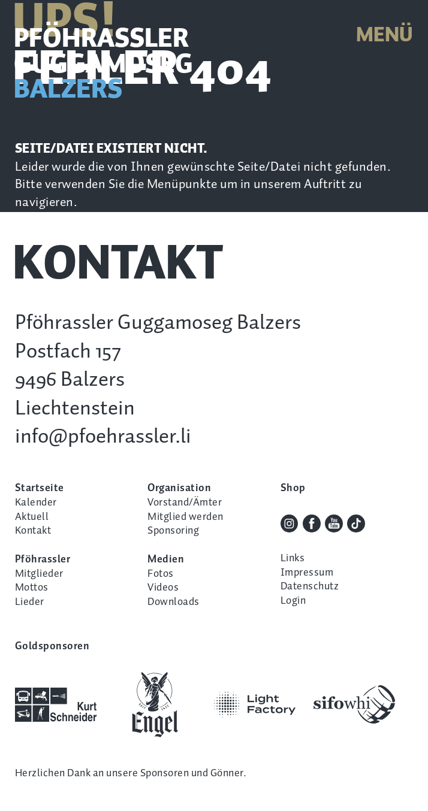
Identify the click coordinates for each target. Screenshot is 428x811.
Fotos (160, 573)
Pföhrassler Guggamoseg (103, 65)
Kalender (36, 502)
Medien (165, 559)
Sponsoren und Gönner (191, 773)
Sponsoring (173, 530)
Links (293, 558)
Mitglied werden (185, 517)
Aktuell (32, 517)
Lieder (29, 602)
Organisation (179, 488)
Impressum (307, 572)
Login (293, 600)
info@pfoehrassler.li (103, 437)
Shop (293, 488)
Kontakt (33, 530)
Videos (163, 587)
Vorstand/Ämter (184, 502)
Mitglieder (39, 573)
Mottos (32, 587)
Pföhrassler (42, 559)
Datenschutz (310, 586)
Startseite (39, 488)
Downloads (173, 602)
